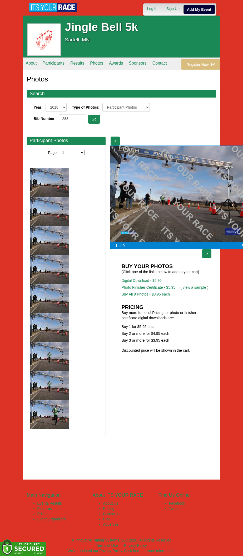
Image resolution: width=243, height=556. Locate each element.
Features (44, 508)
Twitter (174, 508)
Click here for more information (149, 551)
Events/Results (49, 503)
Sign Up (173, 9)
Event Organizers (51, 519)
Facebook (177, 503)
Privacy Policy (135, 545)
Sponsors (138, 64)
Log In (152, 9)
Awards (116, 64)
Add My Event (199, 9)
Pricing (43, 514)
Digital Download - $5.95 (142, 280)
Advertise (110, 524)
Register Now (201, 64)
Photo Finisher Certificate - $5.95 (149, 287)
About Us (110, 503)
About (31, 64)
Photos (96, 64)
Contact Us (112, 514)
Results (77, 64)
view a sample (194, 287)
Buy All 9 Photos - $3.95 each (146, 294)
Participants (53, 64)
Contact (159, 64)
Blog (107, 519)
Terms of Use (107, 545)
